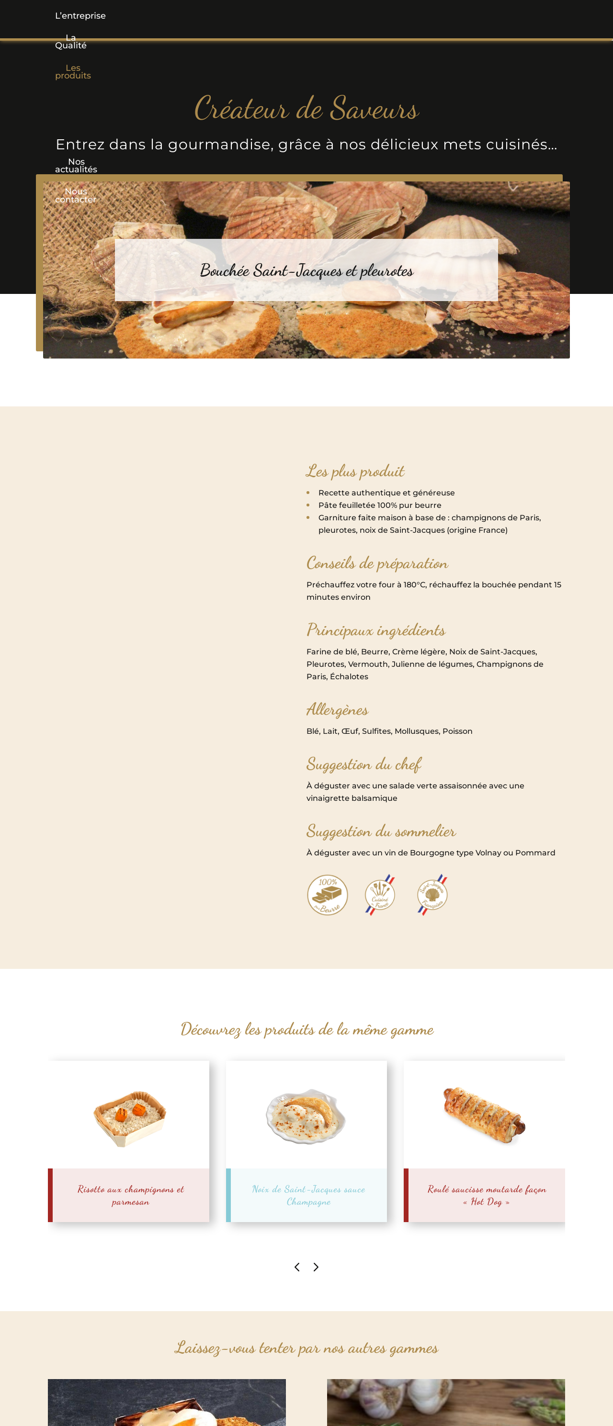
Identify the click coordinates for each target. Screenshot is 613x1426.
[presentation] (297, 1266)
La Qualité (163, 16)
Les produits (236, 16)
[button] (236, 16)
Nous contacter (481, 16)
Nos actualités (392, 16)
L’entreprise (90, 16)
